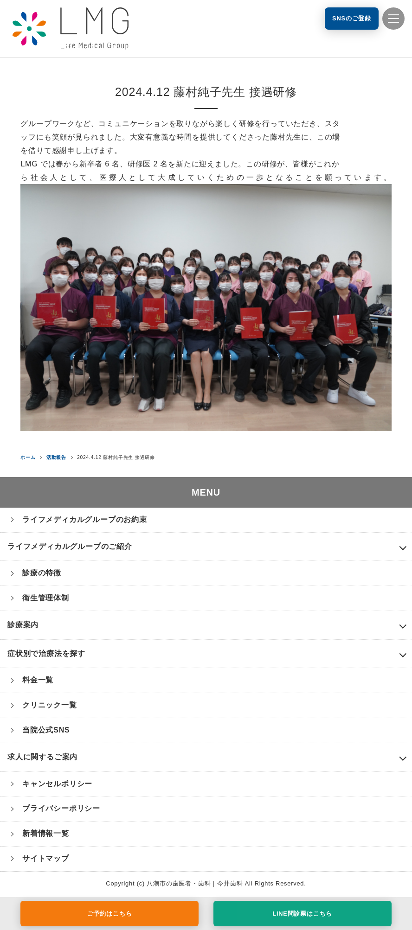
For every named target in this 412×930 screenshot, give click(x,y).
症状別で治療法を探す (46, 653)
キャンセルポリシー (57, 784)
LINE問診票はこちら (302, 913)
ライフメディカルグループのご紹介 (69, 546)
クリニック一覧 (49, 705)
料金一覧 (37, 680)
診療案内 (23, 625)
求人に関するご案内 (42, 757)
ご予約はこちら (109, 913)
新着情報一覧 (45, 833)
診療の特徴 (41, 573)
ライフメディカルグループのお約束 (84, 519)
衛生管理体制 (45, 598)
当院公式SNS (46, 730)
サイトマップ (45, 858)
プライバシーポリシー (61, 808)
